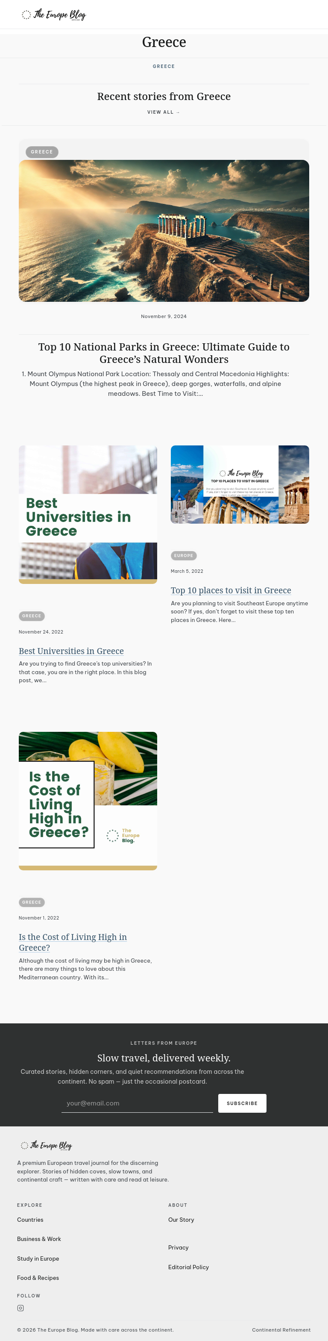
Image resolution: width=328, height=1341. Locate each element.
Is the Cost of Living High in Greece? (73, 942)
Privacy (178, 1247)
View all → (164, 112)
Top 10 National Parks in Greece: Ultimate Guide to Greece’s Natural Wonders (164, 352)
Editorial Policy (188, 1267)
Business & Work (39, 1238)
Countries (30, 1219)
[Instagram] (88, 1308)
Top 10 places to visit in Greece (231, 590)
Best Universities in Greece (71, 651)
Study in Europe (38, 1258)
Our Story (181, 1219)
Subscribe (242, 1103)
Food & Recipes (38, 1277)
